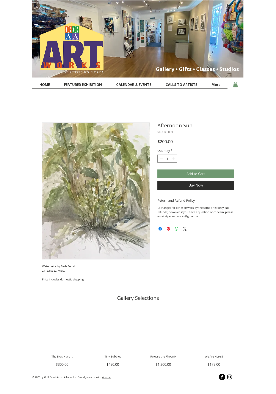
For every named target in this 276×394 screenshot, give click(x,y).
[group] (138, 338)
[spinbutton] (167, 158)
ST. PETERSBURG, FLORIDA (84, 72)
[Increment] (174, 158)
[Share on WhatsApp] (176, 228)
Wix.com (106, 377)
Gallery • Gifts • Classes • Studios (197, 69)
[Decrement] (160, 158)
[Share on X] (184, 228)
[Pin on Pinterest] (168, 228)
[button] (235, 84)
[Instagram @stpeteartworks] (229, 377)
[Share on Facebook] (160, 228)
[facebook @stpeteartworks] (222, 377)
